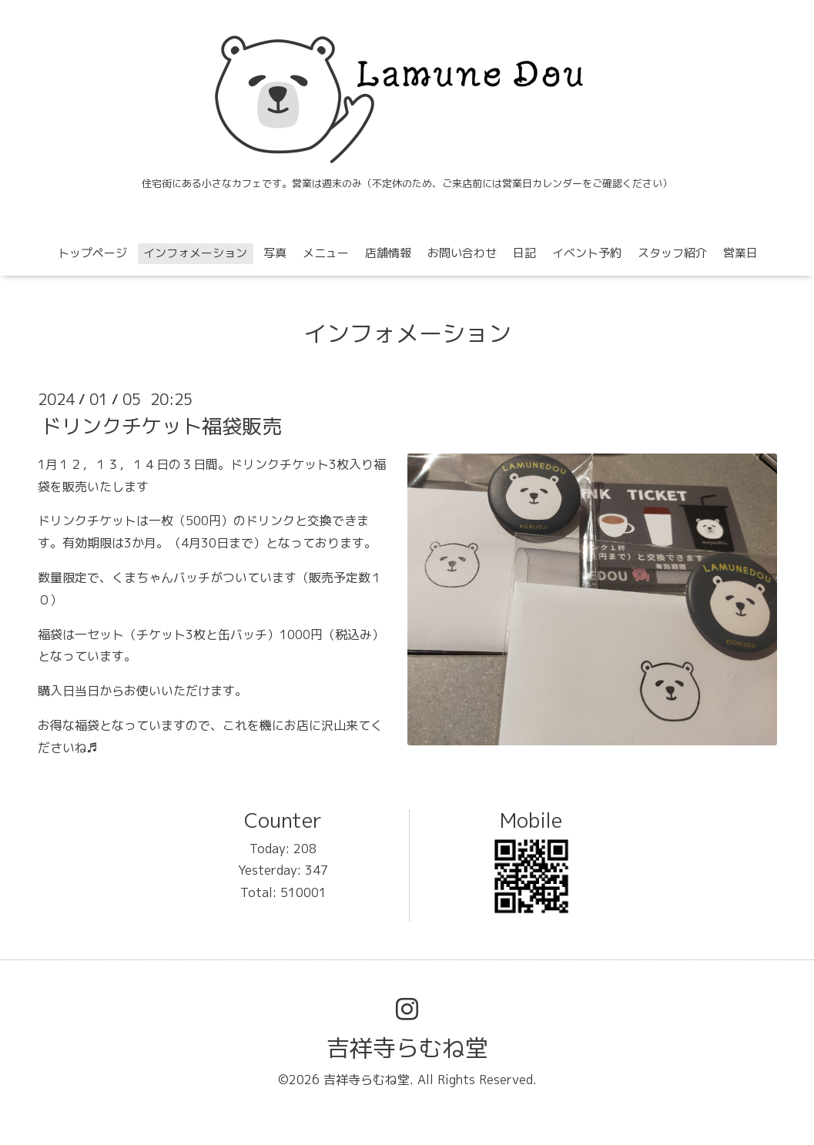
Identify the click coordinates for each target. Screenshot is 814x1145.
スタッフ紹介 (672, 253)
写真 (274, 253)
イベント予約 (586, 253)
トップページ (92, 253)
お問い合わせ (462, 253)
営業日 (740, 253)
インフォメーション (195, 253)
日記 (524, 253)
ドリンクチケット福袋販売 (162, 426)
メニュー (326, 253)
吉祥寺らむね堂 (407, 1048)
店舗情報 (388, 253)
